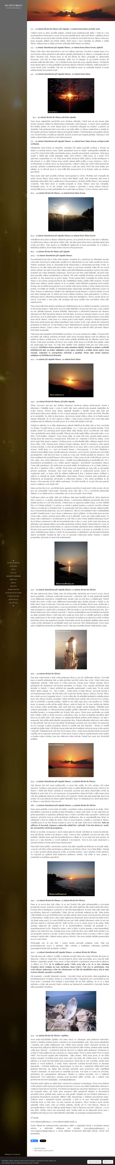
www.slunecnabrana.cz (41, 1121)
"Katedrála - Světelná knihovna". (62, 1079)
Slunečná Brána (39, 1148)
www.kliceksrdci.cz (81, 460)
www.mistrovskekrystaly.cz (65, 1121)
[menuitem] (13, 563)
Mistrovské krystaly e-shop (43, 1150)
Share (34, 1141)
